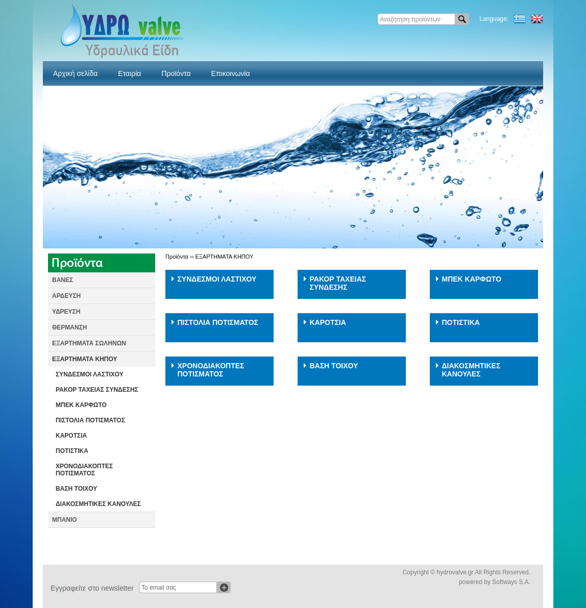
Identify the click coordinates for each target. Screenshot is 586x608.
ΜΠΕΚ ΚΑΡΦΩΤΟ (81, 405)
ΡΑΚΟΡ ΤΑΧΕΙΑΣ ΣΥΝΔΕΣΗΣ (97, 389)
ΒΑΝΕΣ (62, 280)
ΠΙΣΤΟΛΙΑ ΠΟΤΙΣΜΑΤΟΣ (90, 420)
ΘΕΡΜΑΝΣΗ (69, 327)
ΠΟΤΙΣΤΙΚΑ (72, 450)
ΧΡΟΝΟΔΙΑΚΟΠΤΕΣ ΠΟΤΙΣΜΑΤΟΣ (84, 470)
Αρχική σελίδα (75, 73)
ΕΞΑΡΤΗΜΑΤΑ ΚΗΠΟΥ (84, 359)
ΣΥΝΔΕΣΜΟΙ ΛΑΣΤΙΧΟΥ (90, 374)
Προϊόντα (175, 73)
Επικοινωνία (230, 73)
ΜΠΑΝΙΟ (64, 519)
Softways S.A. (511, 582)
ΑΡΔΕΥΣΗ (66, 295)
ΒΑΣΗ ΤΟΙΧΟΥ (76, 488)
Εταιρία (129, 73)
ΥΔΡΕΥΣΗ (66, 311)
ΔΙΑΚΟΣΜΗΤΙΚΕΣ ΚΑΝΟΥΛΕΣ (98, 504)
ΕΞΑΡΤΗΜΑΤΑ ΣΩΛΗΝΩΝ (89, 343)
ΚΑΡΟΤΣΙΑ (71, 435)
